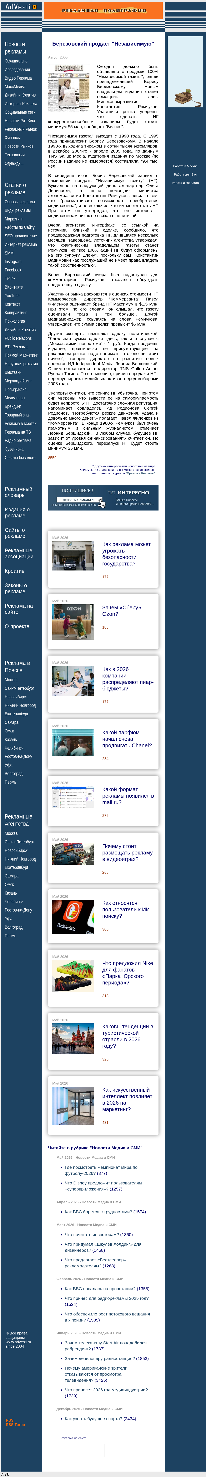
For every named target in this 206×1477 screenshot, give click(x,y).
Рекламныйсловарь (18, 492)
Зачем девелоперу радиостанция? (100, 1358)
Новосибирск (16, 696)
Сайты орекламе (15, 533)
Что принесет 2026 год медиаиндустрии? (106, 1389)
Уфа (8, 765)
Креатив (14, 571)
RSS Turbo (15, 1425)
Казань (11, 739)
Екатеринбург (16, 713)
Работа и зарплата (185, 183)
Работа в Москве (185, 166)
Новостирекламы (15, 48)
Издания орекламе (17, 512)
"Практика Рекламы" (140, 473)
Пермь (10, 782)
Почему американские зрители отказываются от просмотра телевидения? (96, 1374)
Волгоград (13, 773)
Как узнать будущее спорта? (93, 1418)
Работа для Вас (185, 174)
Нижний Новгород (20, 705)
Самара (12, 722)
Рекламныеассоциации (19, 553)
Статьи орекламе (15, 188)
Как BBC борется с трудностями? (98, 1211)
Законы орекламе (16, 588)
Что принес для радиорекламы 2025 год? (107, 1298)
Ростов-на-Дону (18, 756)
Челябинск (14, 747)
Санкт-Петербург (19, 688)
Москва (11, 679)
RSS (10, 1420)
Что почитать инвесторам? (92, 1234)
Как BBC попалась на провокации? (100, 1288)
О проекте (17, 626)
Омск (9, 730)
